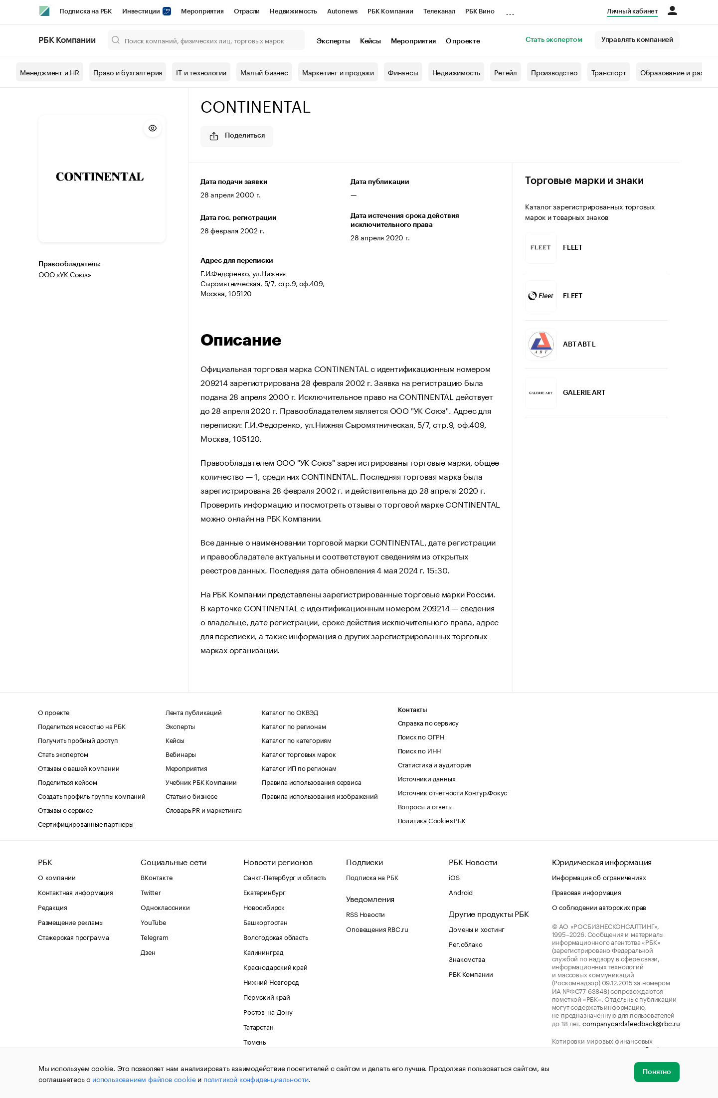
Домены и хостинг (477, 928)
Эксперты (333, 41)
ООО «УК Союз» (64, 273)
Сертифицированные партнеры (86, 823)
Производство (554, 71)
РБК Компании (390, 11)
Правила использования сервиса (311, 781)
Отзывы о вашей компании (78, 767)
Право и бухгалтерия (127, 71)
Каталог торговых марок (299, 753)
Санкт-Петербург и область (284, 877)
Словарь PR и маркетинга (204, 809)
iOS (454, 877)
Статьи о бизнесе (191, 795)
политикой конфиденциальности (256, 1078)
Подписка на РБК (85, 11)
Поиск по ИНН (419, 750)
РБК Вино (479, 11)
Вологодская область (275, 936)
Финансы (403, 71)
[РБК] (44, 11)
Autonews (342, 11)
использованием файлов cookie (143, 1078)
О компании (57, 877)
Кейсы (370, 41)
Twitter (151, 892)
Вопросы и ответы (425, 806)
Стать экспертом (554, 39)
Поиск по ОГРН (421, 736)
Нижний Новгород (271, 981)
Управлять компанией (637, 39)
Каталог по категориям (297, 739)
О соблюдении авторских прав (599, 907)
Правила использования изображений (319, 795)
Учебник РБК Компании (201, 781)
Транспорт (608, 71)
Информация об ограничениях (599, 877)
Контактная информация (75, 892)
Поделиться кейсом (67, 781)
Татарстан (258, 1026)
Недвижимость (293, 11)
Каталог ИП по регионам (299, 767)
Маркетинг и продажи (338, 71)
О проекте (463, 41)
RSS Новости (365, 913)
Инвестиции (146, 11)
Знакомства (467, 958)
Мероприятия (202, 11)
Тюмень (254, 1041)
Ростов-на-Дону (267, 1011)
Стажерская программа (73, 936)
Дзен (148, 951)
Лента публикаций (194, 712)
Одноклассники (165, 907)
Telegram (154, 936)
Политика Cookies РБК (432, 820)
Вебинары (181, 753)
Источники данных (427, 778)
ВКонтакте (156, 877)
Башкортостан (265, 921)
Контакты (412, 710)
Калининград (263, 951)
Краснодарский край (275, 966)
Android (461, 892)
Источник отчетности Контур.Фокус (453, 792)
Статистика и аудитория (435, 764)
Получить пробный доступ (78, 739)
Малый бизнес (264, 71)
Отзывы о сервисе (65, 809)
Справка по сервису (428, 722)
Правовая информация (586, 892)
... (510, 9)
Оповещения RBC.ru (377, 928)
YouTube (154, 921)
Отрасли (247, 11)
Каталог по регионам (294, 726)
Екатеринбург (264, 892)
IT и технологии (201, 71)
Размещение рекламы (70, 921)
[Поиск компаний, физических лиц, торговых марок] (206, 40)
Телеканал (439, 11)
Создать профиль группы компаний (92, 795)
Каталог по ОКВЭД (290, 712)
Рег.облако (465, 943)
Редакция (52, 907)
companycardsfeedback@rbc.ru (631, 1023)
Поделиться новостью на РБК (82, 726)
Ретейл (505, 71)
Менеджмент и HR (49, 71)
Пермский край (266, 996)
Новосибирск (264, 907)
